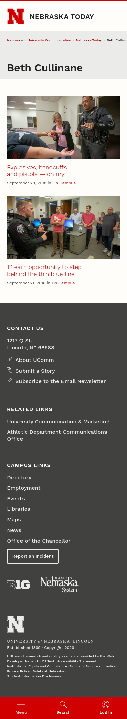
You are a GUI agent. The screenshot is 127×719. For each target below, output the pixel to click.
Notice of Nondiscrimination (93, 666)
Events (16, 498)
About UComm (34, 360)
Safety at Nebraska (48, 671)
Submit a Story (35, 371)
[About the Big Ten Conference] (18, 585)
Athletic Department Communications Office (57, 435)
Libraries (18, 509)
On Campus (64, 183)
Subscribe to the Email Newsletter (60, 381)
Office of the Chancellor (38, 541)
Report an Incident (33, 556)
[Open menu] (21, 708)
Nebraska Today (62, 16)
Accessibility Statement (76, 661)
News (14, 530)
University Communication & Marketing (58, 421)
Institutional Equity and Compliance (37, 666)
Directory (19, 477)
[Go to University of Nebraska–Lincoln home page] (15, 16)
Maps (14, 519)
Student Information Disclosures (34, 676)
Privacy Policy (18, 671)
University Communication (49, 40)
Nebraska (15, 40)
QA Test (48, 661)
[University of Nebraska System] (59, 584)
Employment (23, 488)
